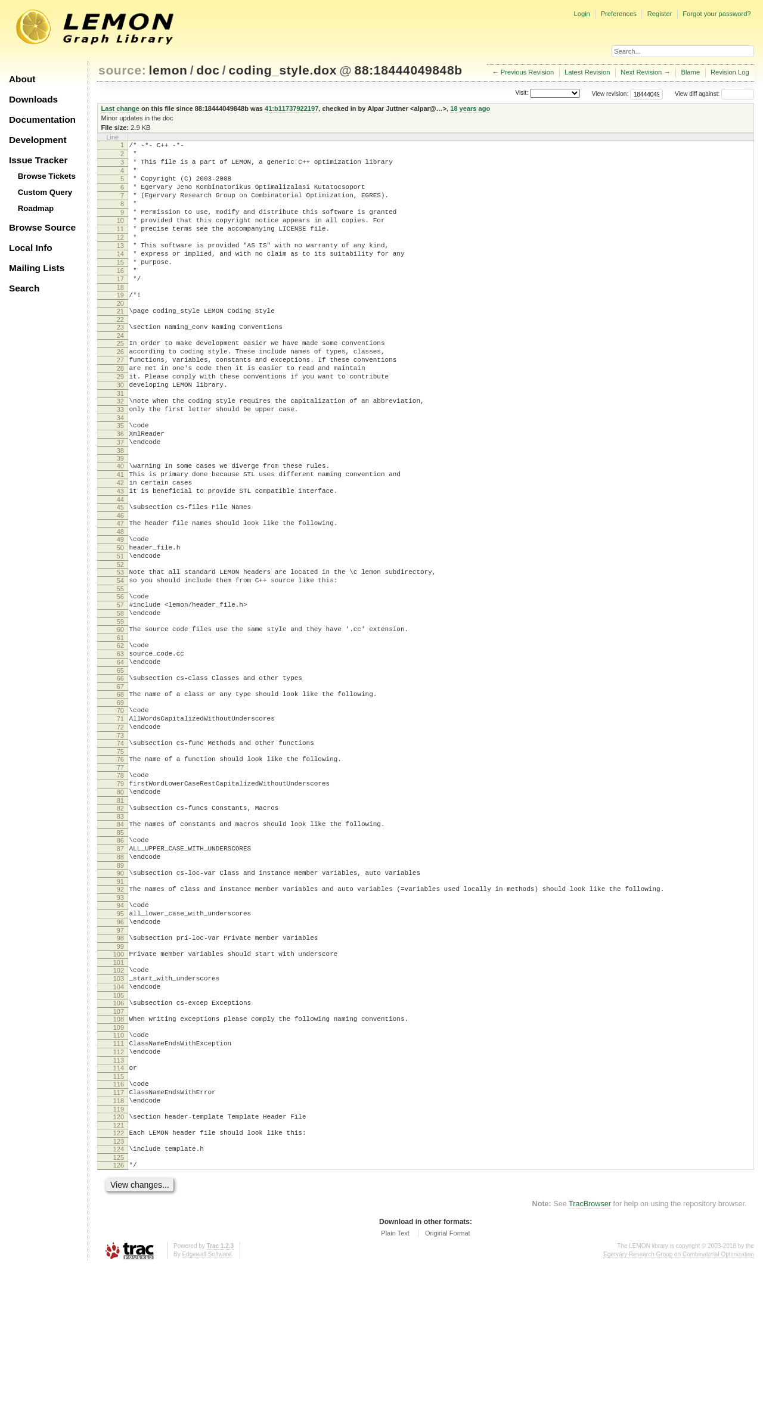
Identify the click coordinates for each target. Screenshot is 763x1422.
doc (207, 70)
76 (120, 857)
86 (120, 949)
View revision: (610, 94)
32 (120, 447)
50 (120, 615)
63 (120, 737)
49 (120, 605)
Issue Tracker (38, 160)
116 (118, 1227)
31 (120, 439)
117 (118, 1237)
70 (120, 801)
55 (120, 663)
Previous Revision (527, 72)
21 (120, 343)
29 (120, 419)
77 (120, 867)
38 (120, 506)
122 (118, 1283)
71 (120, 811)
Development (38, 140)
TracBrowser (590, 1359)
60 (120, 709)
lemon (168, 70)
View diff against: (714, 94)
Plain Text (395, 1388)
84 (120, 931)
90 (120, 987)
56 (120, 671)
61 (120, 720)
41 (120, 531)
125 (118, 1311)
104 (118, 1117)
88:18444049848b (409, 70)
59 (120, 702)
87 (120, 959)
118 (118, 1247)
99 (120, 1071)
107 (118, 1145)
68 (120, 783)
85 (120, 941)
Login (581, 13)
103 (118, 1107)
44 (120, 562)
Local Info (30, 248)
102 (118, 1097)
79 (120, 885)
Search (24, 288)
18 (120, 317)
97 (120, 1053)
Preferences (619, 13)
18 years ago (470, 108)
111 (118, 1181)
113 (118, 1201)
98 (120, 1061)
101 (118, 1089)
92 (120, 1005)
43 (120, 551)
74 (120, 839)
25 (120, 379)
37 (120, 495)
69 (120, 793)
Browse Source (42, 227)
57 (120, 681)
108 (118, 1153)
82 (120, 913)
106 (118, 1135)
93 (120, 1015)
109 (118, 1163)
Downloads (33, 99)
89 (120, 979)
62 (120, 727)
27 (120, 399)
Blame (690, 72)
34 (120, 467)
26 (120, 389)
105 (118, 1127)
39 (120, 513)
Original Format (447, 1388)
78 (120, 875)
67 (120, 776)
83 (120, 923)
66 (120, 765)
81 (120, 905)
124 (118, 1301)
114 (118, 1209)
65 (120, 758)
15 (120, 287)
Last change (120, 108)
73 (120, 832)
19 (120, 325)
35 (120, 475)
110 (118, 1171)
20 (120, 335)
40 (120, 521)
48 (120, 597)
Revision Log (730, 72)
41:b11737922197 (291, 108)
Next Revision (641, 72)
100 (118, 1079)
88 (120, 969)
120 (118, 1265)
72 (120, 821)
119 (118, 1257)
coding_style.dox (282, 70)
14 (120, 277)
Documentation (42, 119)
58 (120, 692)
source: (122, 70)
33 (120, 457)
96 (120, 1043)
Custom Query (45, 192)
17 (120, 307)
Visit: (521, 93)
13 (120, 267)
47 (120, 587)
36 (120, 485)
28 (120, 409)
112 (118, 1191)
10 (120, 236)
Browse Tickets (47, 176)
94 (120, 1023)
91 (120, 997)
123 (118, 1293)
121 (118, 1275)
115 (118, 1219)
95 (120, 1033)
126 (118, 1318)
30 (120, 429)
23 (120, 361)
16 (120, 297)
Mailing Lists (36, 268)
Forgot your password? (716, 13)
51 (120, 625)
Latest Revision (587, 72)
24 (120, 371)
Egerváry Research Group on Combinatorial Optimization (678, 1410)
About (22, 79)
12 (120, 256)
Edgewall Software (206, 1410)
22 (120, 353)
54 (120, 653)
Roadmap (36, 208)
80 (120, 895)
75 (120, 849)
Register (659, 13)
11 (120, 246)
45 (120, 569)
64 (120, 748)
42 (120, 541)
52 (120, 635)
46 (120, 579)
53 (120, 643)
